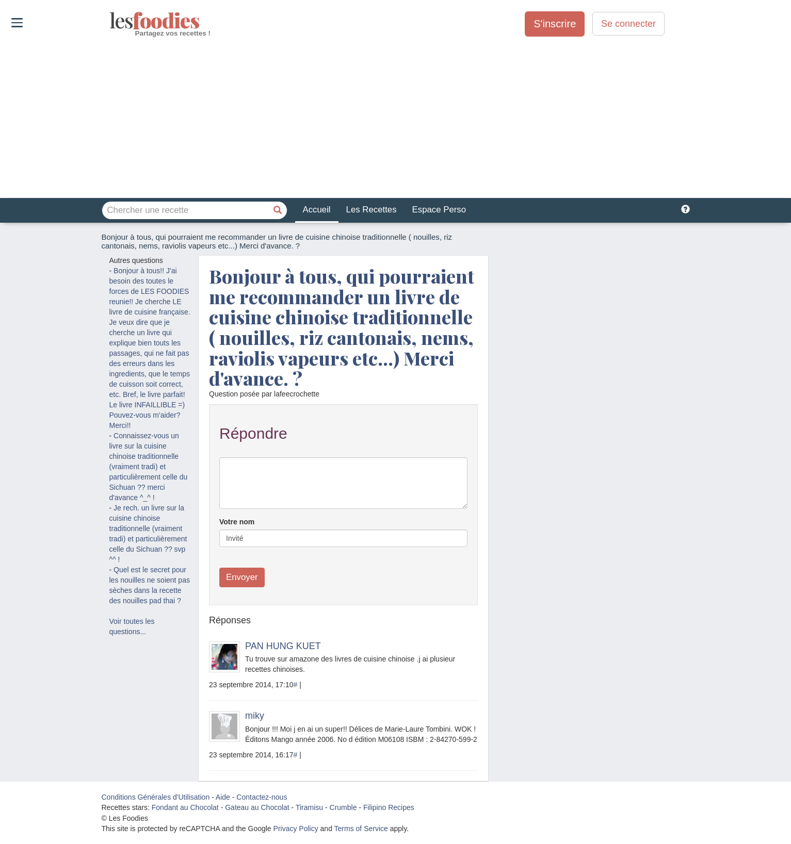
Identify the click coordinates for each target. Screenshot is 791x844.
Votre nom (236, 522)
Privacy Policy (295, 828)
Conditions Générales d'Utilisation (156, 797)
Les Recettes (371, 209)
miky (254, 715)
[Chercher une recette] (278, 210)
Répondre (253, 433)
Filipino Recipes (388, 807)
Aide (223, 797)
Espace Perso (439, 209)
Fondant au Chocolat (185, 807)
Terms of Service (361, 828)
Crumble (343, 807)
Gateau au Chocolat (257, 807)
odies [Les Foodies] (110, 20)
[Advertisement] (395, 118)
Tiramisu (309, 807)
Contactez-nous (261, 797)
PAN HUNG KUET (283, 646)
